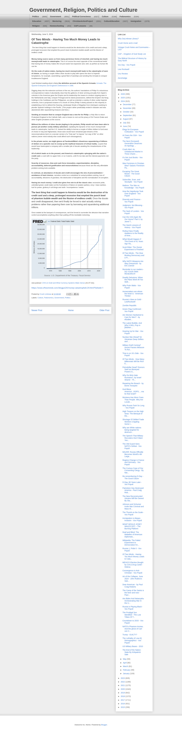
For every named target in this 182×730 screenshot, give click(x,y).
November (127, 108)
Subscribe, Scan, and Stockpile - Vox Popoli (132, 181)
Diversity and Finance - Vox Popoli (131, 200)
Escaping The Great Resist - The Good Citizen (130, 173)
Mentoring (57, 21)
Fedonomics (125, 16)
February (127, 670)
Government (55, 16)
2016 (123, 704)
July (125, 123)
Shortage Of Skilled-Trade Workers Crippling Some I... (133, 421)
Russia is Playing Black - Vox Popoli (132, 608)
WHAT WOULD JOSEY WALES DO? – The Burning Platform (132, 526)
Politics (35, 16)
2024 (123, 101)
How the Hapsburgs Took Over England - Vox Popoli (132, 193)
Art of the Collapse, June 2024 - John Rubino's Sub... (132, 578)
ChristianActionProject (83, 21)
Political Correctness (81, 16)
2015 (123, 707)
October (126, 112)
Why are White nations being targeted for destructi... (131, 430)
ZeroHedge (122, 78)
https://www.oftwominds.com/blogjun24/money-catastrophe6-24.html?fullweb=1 (67, 288)
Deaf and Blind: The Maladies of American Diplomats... (132, 534)
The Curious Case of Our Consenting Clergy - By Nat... (133, 470)
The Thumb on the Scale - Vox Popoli (133, 513)
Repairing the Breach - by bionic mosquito (133, 384)
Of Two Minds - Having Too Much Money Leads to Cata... (133, 556)
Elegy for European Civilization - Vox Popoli (133, 130)
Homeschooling (57, 26)
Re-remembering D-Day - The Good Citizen (132, 477)
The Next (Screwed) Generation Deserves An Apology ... (132, 143)
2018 (123, 696)
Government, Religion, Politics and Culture (83, 10)
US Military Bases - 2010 (132, 646)
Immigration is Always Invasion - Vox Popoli (132, 519)
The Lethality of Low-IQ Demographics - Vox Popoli (132, 640)
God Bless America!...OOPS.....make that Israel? (133, 391)
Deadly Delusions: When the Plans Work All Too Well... (132, 279)
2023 (123, 678)
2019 (123, 693)
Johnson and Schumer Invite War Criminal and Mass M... (133, 506)
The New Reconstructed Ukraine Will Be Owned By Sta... (133, 498)
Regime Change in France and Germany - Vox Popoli (133, 462)
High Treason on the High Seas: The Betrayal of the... (133, 413)
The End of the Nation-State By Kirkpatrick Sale (131, 652)
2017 (123, 700)
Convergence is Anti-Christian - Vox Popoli (132, 571)
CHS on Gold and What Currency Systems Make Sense (63, 283)
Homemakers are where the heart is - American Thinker (132, 293)
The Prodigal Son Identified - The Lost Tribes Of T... (131, 614)
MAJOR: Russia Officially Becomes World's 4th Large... (132, 454)
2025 (123, 98)
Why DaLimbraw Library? (128, 39)
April (125, 663)
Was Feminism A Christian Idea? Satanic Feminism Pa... (133, 165)
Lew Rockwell (123, 69)
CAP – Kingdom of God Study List (132, 54)
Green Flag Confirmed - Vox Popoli (132, 310)
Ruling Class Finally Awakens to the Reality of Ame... (132, 233)
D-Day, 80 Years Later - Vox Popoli (132, 483)
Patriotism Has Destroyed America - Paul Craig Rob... (133, 490)
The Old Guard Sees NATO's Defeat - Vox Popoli (131, 446)
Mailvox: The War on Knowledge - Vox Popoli (133, 186)
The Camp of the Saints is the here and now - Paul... (133, 592)
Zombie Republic (129, 305)
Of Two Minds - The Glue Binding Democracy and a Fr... (133, 255)
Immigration (136, 21)
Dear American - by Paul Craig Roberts (132, 585)
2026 (123, 94)
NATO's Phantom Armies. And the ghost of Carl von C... (132, 628)
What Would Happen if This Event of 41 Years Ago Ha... (132, 241)
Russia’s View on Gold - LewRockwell (132, 300)
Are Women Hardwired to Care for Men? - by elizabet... (132, 317)
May (125, 659)
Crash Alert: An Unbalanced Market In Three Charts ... (132, 151)
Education (36, 21)
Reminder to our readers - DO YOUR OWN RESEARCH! (133, 271)
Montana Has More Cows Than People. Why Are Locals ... (132, 399)
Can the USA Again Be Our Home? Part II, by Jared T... (132, 219)
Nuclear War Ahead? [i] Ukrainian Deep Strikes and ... (132, 339)
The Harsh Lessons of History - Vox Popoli (131, 226)
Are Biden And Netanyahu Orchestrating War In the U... (133, 600)
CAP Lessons (80, 26)
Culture (105, 16)
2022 (123, 682)
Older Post (104, 310)
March (126, 666)
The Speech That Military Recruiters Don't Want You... (132, 438)
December (127, 104)
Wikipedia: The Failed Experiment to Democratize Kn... (131, 542)
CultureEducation (112, 21)
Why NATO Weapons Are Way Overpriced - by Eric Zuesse (132, 263)
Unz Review (123, 74)
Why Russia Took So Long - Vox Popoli (133, 406)
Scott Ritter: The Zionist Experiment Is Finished (132, 248)
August (126, 119)
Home (71, 310)
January (126, 673)
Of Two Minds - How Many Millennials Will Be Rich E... (133, 361)
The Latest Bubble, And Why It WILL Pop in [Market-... (132, 325)
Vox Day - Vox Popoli (126, 65)
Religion (36, 26)
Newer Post (36, 310)
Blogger (104, 725)
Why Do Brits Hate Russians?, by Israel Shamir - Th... (131, 377)
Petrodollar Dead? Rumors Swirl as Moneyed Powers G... (133, 369)
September (127, 115)
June (125, 126)
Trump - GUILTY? (129, 635)
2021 (123, 685)
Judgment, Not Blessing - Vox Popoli (132, 206)
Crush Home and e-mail (127, 43)
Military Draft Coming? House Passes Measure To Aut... (133, 347)
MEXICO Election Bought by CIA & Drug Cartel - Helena (132, 564)
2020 (123, 689)
